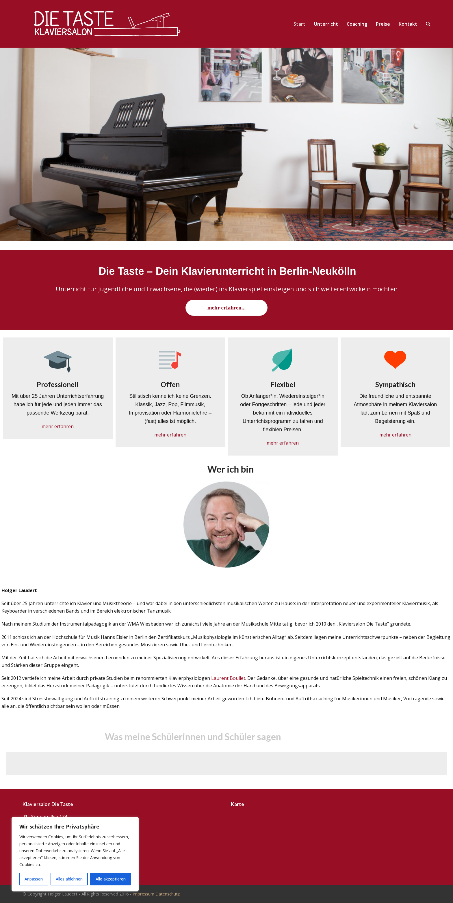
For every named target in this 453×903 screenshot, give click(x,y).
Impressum (143, 894)
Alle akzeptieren (111, 879)
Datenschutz (167, 894)
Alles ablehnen (69, 879)
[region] (75, 854)
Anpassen (34, 879)
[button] (428, 24)
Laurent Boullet (228, 678)
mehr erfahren (58, 426)
